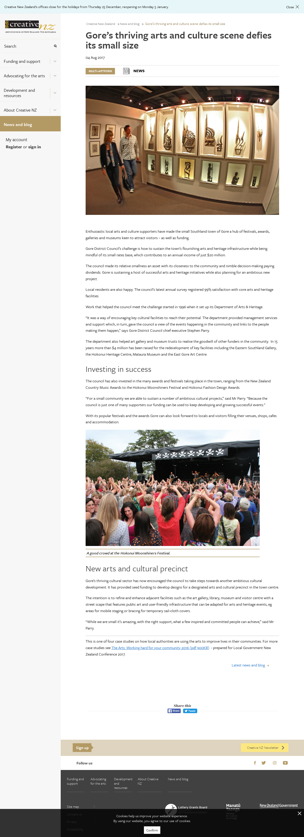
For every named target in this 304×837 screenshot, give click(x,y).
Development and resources (19, 92)
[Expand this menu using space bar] (55, 60)
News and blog (18, 124)
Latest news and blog (248, 665)
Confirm (152, 830)
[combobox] (25, 46)
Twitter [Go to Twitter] (264, 763)
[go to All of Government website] (279, 806)
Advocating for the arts (24, 76)
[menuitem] (30, 60)
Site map (81, 806)
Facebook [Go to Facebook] (255, 763)
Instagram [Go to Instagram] (275, 763)
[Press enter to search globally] (55, 46)
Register (14, 147)
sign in (34, 147)
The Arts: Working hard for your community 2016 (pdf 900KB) (160, 647)
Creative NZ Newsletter (266, 747)
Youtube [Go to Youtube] (285, 763)
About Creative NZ (20, 110)
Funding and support (22, 61)
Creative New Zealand (100, 23)
